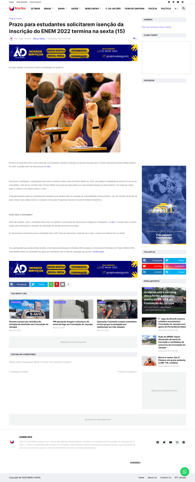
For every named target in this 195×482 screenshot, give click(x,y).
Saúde (74, 8)
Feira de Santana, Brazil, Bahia (156, 27)
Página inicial (15, 18)
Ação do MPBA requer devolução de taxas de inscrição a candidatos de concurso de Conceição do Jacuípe (171, 342)
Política (166, 8)
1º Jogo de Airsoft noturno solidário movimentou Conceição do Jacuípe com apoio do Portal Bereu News (172, 322)
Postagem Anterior (19, 371)
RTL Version (180, 477)
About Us (152, 477)
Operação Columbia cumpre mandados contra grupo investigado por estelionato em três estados (117, 324)
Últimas (35, 8)
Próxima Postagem (127, 371)
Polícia (153, 8)
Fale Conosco (35, 2)
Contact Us (165, 477)
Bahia (61, 8)
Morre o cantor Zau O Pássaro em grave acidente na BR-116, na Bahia (171, 360)
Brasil (47, 8)
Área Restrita (22, 2)
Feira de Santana (134, 8)
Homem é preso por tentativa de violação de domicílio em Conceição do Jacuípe (28, 324)
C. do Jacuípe (113, 8)
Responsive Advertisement (73, 342)
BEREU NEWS (33, 477)
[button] (176, 8)
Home (11, 2)
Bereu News (92, 8)
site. (49, 166)
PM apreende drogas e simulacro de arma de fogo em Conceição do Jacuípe (73, 322)
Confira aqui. (98, 252)
